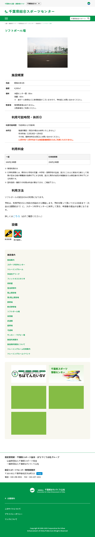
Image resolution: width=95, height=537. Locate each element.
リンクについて (11, 519)
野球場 (10, 302)
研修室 (10, 283)
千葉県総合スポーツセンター (26, 23)
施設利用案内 (12, 339)
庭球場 (10, 325)
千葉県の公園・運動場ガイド (15, 4)
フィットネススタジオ (16, 278)
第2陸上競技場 (13, 297)
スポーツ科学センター (16, 264)
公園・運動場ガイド (10, 23)
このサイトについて (13, 508)
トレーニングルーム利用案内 (18, 349)
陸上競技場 (11, 292)
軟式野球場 (11, 306)
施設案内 (38, 23)
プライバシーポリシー (13, 514)
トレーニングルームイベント (18, 353)
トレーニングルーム (15, 269)
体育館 (10, 316)
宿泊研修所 (11, 288)
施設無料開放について (16, 344)
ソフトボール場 (13, 311)
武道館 (10, 321)
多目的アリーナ (13, 274)
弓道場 (10, 330)
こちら (16, 216)
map (39, 473)
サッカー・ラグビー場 (16, 335)
